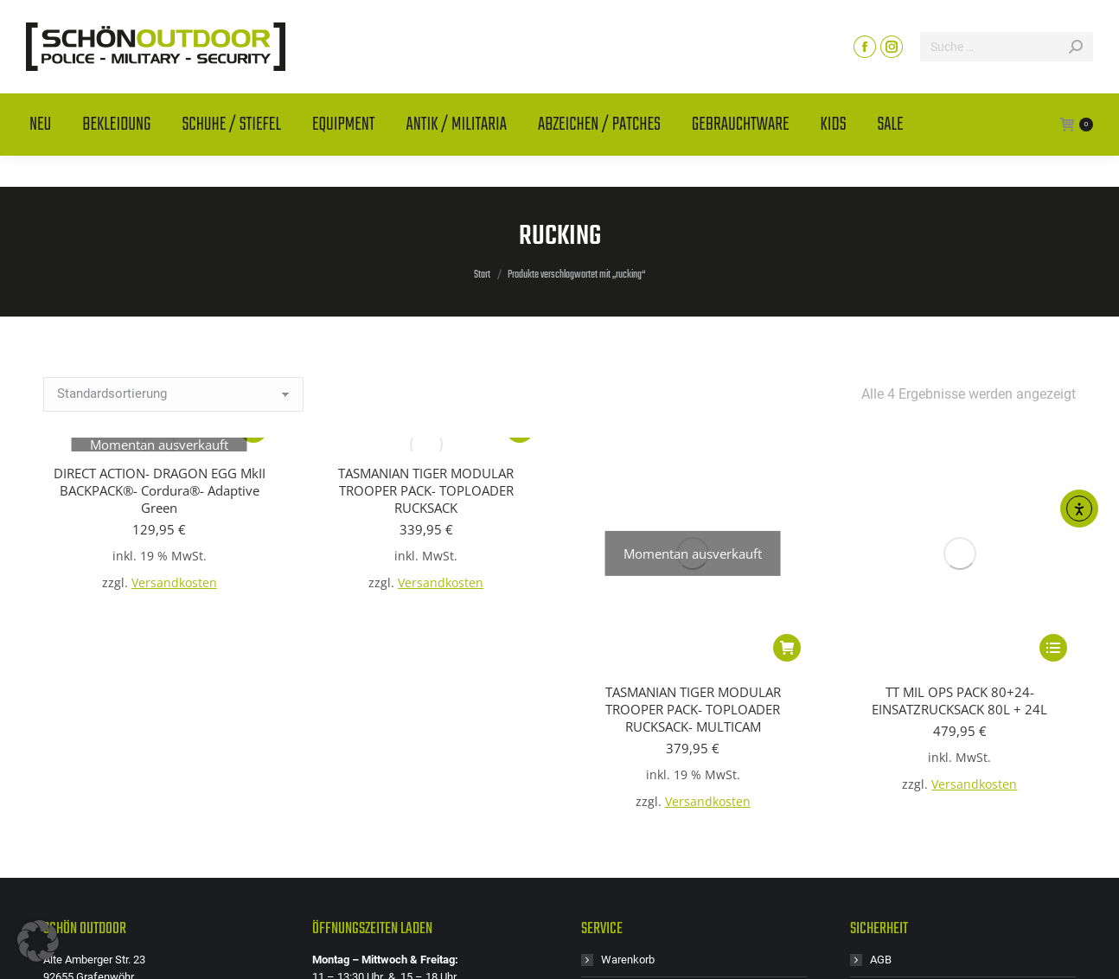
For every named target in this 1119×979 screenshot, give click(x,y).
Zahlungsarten (905, 879)
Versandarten (903, 809)
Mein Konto (628, 775)
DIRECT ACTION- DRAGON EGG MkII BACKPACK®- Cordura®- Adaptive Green (159, 490)
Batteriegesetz (905, 775)
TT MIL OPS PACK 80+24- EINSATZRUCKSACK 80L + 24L (959, 481)
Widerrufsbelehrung (918, 844)
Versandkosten (174, 583)
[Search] (1006, 78)
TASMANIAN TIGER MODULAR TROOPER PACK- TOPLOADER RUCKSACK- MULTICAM (693, 490)
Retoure (620, 844)
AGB (881, 740)
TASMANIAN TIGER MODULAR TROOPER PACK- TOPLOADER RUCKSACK (426, 490)
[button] (38, 941)
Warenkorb (628, 740)
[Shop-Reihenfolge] (173, 394)
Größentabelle (635, 809)
